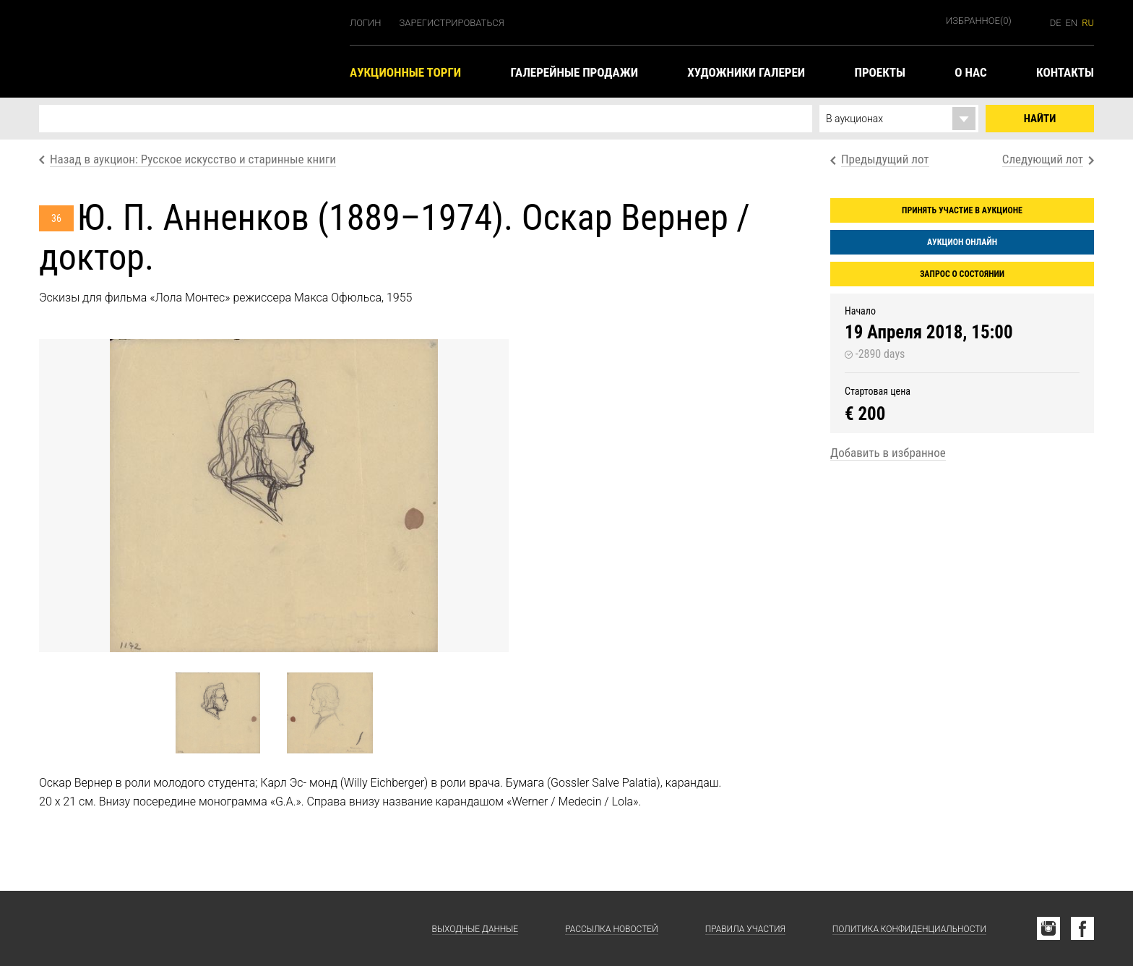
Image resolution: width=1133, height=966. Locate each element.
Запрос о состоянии (962, 274)
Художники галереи (746, 72)
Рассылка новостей (611, 929)
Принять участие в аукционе (962, 210)
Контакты (1065, 72)
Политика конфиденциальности (909, 929)
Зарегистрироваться (452, 22)
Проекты (879, 72)
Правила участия (745, 929)
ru (1088, 22)
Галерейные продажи (573, 72)
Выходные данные (475, 929)
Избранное (979, 20)
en (1072, 22)
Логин (366, 22)
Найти (1040, 118)
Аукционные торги (405, 72)
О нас (970, 72)
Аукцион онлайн (962, 242)
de (1055, 22)
